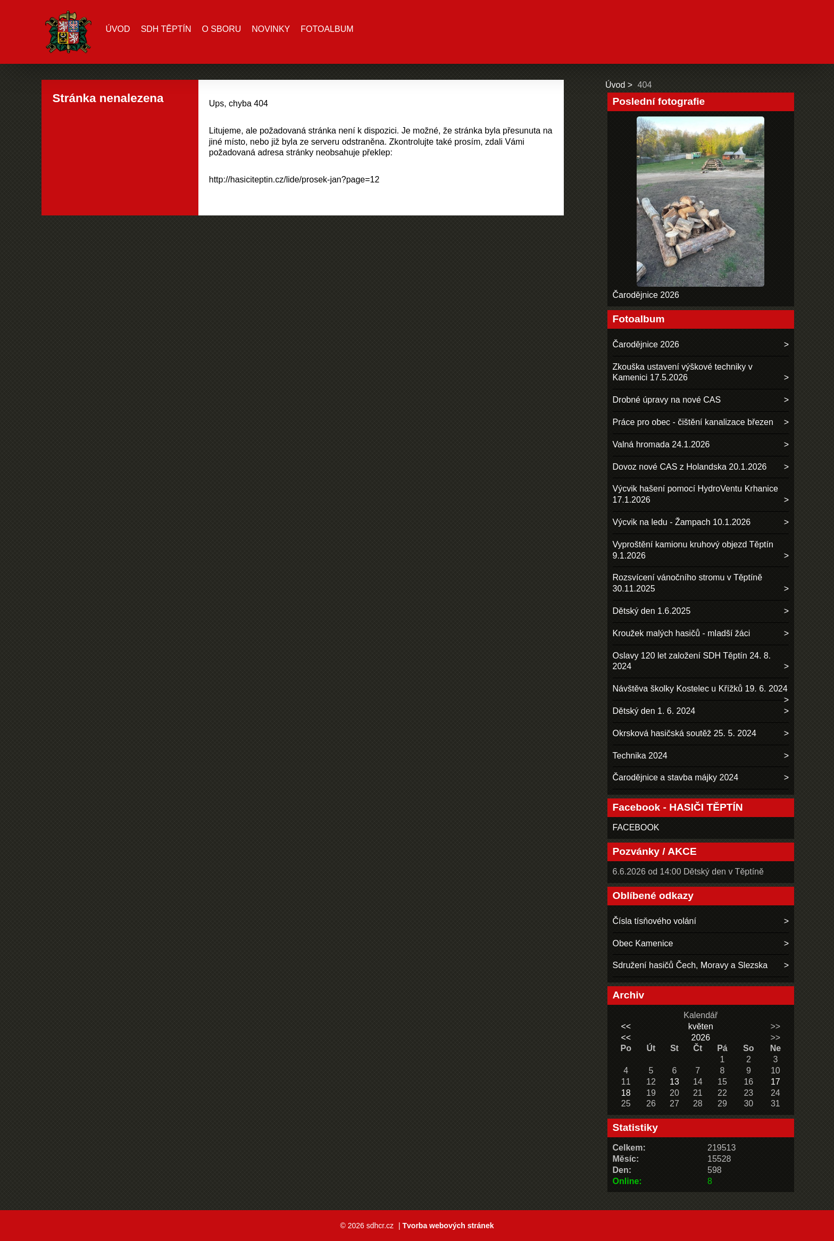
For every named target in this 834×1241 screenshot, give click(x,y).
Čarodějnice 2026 (646, 294)
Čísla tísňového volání (654, 921)
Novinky (271, 29)
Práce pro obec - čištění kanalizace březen (693, 422)
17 (775, 1081)
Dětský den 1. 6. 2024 (654, 710)
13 (674, 1081)
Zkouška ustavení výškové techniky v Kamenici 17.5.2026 (683, 372)
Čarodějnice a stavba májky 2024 (676, 777)
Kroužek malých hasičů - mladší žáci (681, 633)
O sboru (221, 29)
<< (626, 1026)
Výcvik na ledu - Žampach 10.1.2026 (682, 522)
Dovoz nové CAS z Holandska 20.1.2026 (690, 466)
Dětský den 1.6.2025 (652, 610)
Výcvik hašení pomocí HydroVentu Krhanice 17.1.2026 (695, 494)
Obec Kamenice (643, 943)
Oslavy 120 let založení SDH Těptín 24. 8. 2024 (692, 661)
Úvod (117, 29)
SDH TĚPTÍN (166, 29)
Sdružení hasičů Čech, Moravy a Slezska (690, 965)
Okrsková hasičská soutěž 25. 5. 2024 (684, 733)
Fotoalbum (327, 29)
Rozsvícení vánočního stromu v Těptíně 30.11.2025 (688, 583)
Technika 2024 (640, 755)
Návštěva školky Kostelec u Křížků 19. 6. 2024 (700, 688)
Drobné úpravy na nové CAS (667, 399)
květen (700, 1026)
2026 (700, 1037)
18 (626, 1092)
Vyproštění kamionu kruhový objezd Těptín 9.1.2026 (693, 550)
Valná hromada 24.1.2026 (661, 444)
